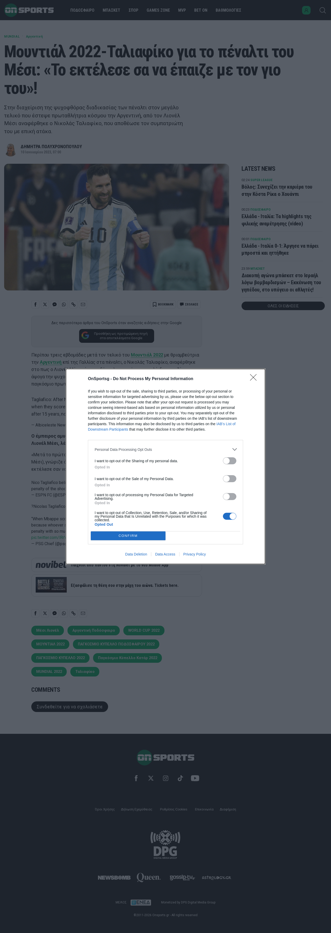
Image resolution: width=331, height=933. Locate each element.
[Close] (255, 379)
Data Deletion (136, 554)
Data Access (165, 554)
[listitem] (165, 449)
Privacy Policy (194, 554)
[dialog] (165, 466)
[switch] (229, 460)
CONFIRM (128, 536)
